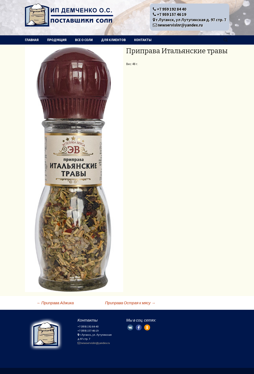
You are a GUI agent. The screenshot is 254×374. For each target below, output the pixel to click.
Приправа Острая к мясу (130, 302)
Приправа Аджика (55, 302)
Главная (32, 40)
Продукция (57, 40)
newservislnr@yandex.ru (178, 25)
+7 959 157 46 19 (169, 14)
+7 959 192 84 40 (169, 9)
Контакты (142, 40)
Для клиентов (113, 40)
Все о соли (84, 40)
